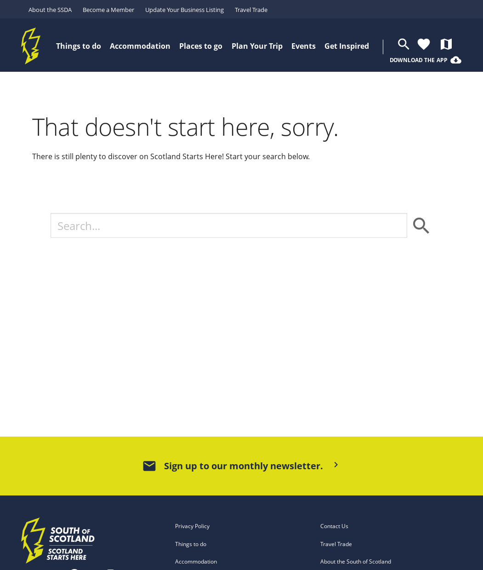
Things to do (190, 544)
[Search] (229, 225)
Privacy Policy (192, 526)
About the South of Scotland (355, 561)
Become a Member (108, 10)
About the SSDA (50, 10)
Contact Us (334, 526)
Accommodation (196, 561)
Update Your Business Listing (184, 10)
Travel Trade (251, 10)
